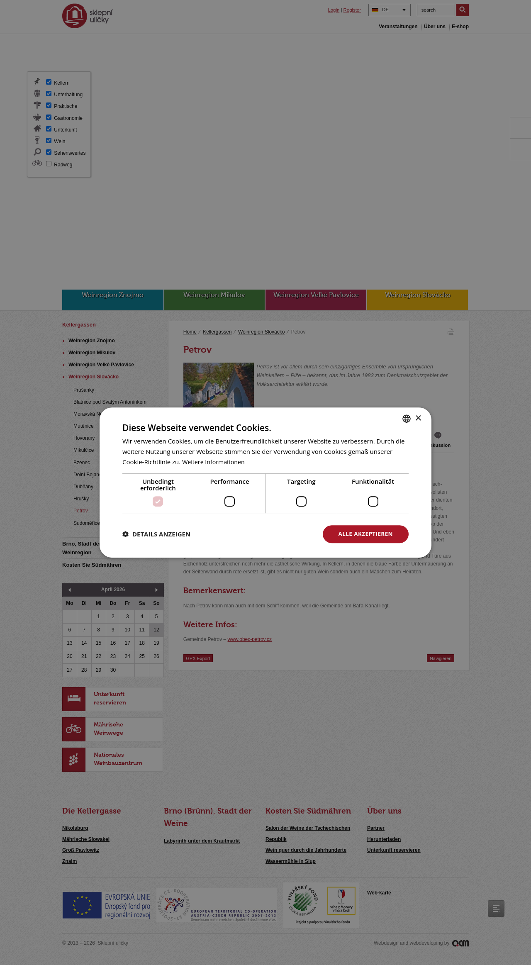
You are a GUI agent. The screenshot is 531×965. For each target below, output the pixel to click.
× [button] (418, 418)
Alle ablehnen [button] (274, 534)
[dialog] (265, 482)
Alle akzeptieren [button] (364, 534)
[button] (156, 534)
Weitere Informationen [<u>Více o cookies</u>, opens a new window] (215, 461)
